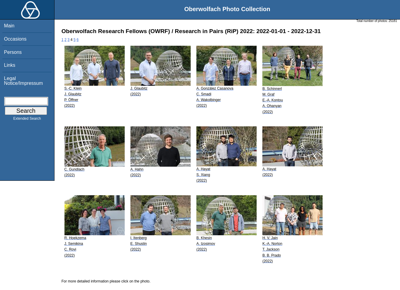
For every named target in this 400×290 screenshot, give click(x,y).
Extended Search (27, 120)
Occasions (15, 39)
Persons (13, 52)
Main (9, 25)
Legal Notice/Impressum (23, 81)
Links (9, 65)
